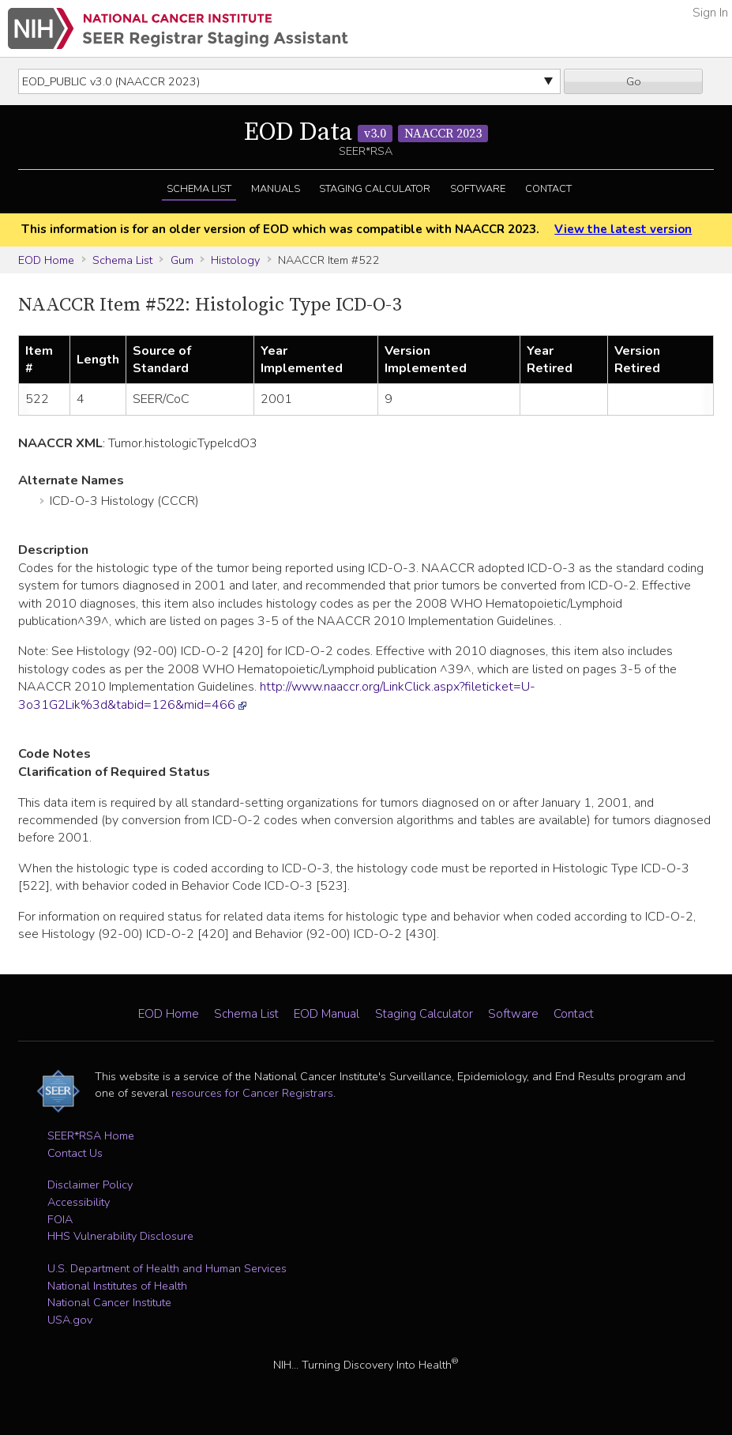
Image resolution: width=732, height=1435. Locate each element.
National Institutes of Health (117, 1286)
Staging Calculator (374, 189)
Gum (182, 260)
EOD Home (46, 260)
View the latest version (623, 229)
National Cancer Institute (109, 1302)
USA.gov (69, 1320)
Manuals (275, 189)
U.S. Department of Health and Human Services (167, 1268)
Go (633, 81)
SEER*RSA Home (90, 1135)
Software (477, 189)
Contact (548, 189)
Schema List (199, 189)
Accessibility (78, 1202)
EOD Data (366, 133)
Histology (235, 260)
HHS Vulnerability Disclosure (120, 1236)
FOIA (60, 1219)
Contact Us (75, 1153)
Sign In (710, 12)
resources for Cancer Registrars (252, 1093)
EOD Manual (326, 1014)
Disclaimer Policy (90, 1184)
